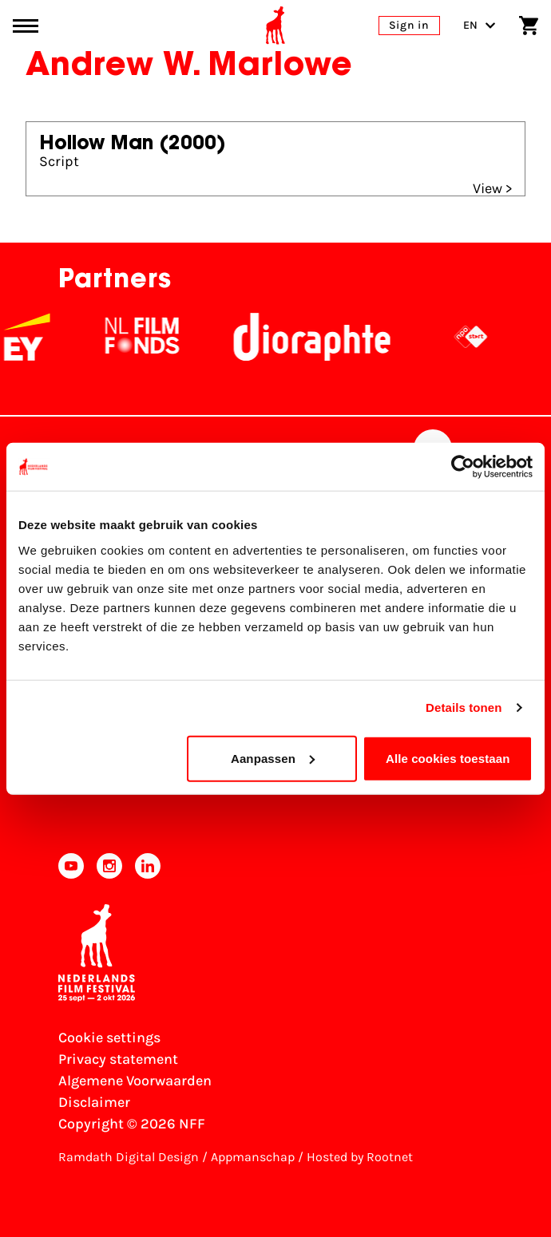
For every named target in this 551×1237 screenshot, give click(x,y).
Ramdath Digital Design (128, 1156)
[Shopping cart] (528, 25)
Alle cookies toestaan (448, 758)
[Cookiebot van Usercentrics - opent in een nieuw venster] (463, 467)
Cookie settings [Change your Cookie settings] (109, 1037)
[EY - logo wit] (44, 337)
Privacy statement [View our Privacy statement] (118, 1059)
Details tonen (463, 707)
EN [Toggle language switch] (479, 25)
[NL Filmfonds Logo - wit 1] (159, 337)
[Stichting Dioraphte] (329, 337)
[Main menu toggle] (25, 26)
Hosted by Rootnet (360, 1156)
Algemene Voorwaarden (135, 1080)
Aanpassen (273, 758)
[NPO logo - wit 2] (487, 337)
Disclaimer (94, 1102)
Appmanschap (253, 1156)
